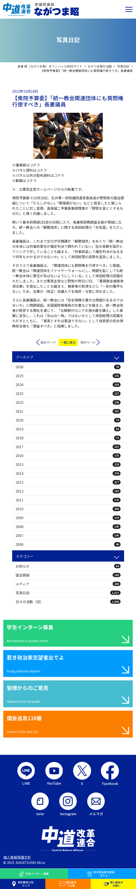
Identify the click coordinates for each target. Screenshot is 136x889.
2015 (68, 464)
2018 (68, 437)
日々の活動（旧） (68, 601)
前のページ (48, 342)
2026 (68, 366)
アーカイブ (24, 357)
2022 (68, 402)
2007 (68, 535)
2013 (68, 482)
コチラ (34, 164)
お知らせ (68, 566)
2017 (68, 446)
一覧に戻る (68, 342)
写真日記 (68, 592)
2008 (68, 526)
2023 (68, 393)
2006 (68, 544)
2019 (68, 429)
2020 (68, 420)
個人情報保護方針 (17, 857)
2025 (68, 375)
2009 (68, 517)
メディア (68, 583)
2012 (68, 491)
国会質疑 (68, 575)
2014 (68, 473)
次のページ (87, 342)
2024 (68, 384)
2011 (68, 499)
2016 (68, 455)
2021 (68, 411)
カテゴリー (24, 556)
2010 (68, 508)
